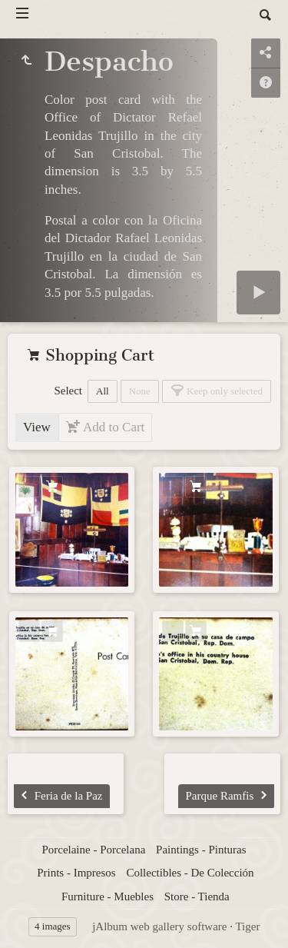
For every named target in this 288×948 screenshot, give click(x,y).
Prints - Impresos (76, 873)
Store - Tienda (197, 896)
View (37, 427)
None (140, 391)
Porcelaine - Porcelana (93, 849)
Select (68, 390)
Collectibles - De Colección (189, 873)
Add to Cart (112, 427)
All (102, 391)
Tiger (247, 926)
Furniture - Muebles (107, 896)
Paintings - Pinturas (201, 849)
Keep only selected (223, 391)
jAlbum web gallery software (159, 926)
